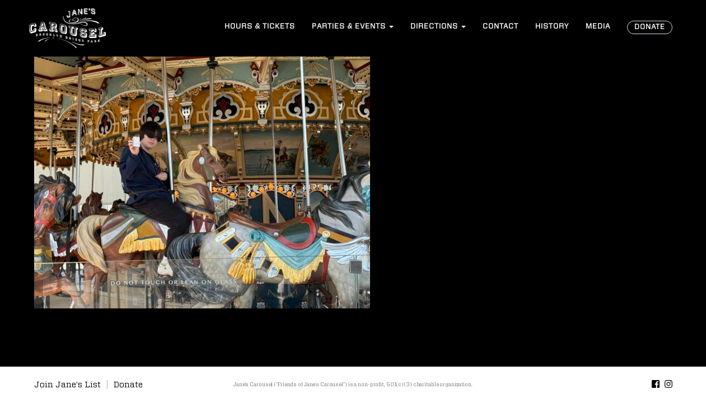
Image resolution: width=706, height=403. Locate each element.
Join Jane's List (67, 385)
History (552, 26)
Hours (260, 26)
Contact (500, 26)
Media (598, 26)
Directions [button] (438, 26)
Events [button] (353, 26)
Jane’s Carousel (68, 28)
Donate (649, 27)
